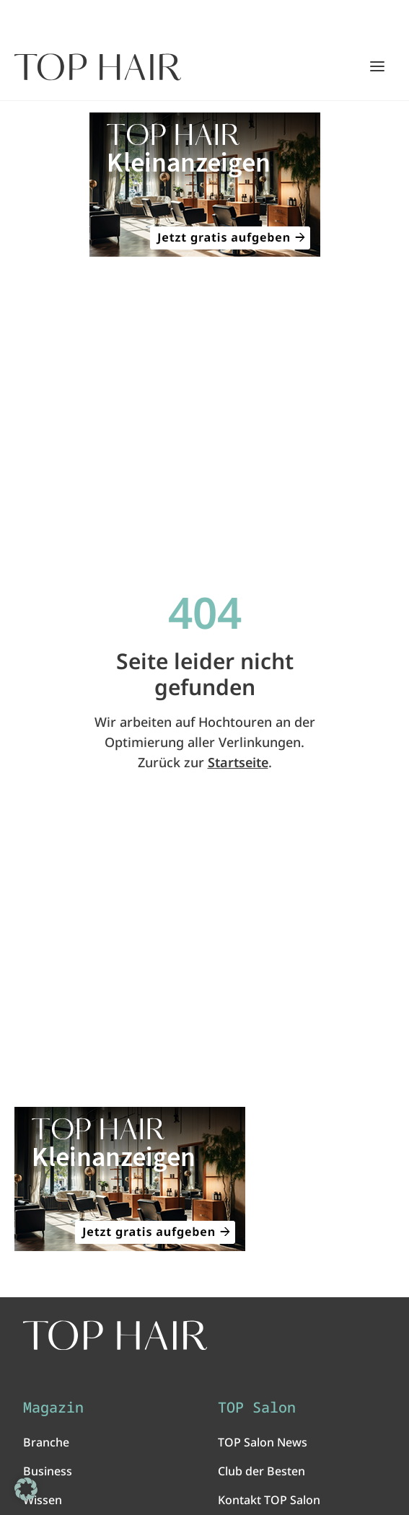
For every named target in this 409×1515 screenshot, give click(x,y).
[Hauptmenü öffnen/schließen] (377, 66)
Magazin (53, 1407)
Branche (46, 1442)
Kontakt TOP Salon (269, 1500)
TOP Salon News (262, 1442)
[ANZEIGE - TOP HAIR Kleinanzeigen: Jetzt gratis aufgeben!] (204, 184)
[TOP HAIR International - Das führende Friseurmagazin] (115, 1335)
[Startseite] (97, 67)
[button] (26, 1489)
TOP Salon (257, 1407)
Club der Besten (261, 1471)
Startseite (238, 762)
